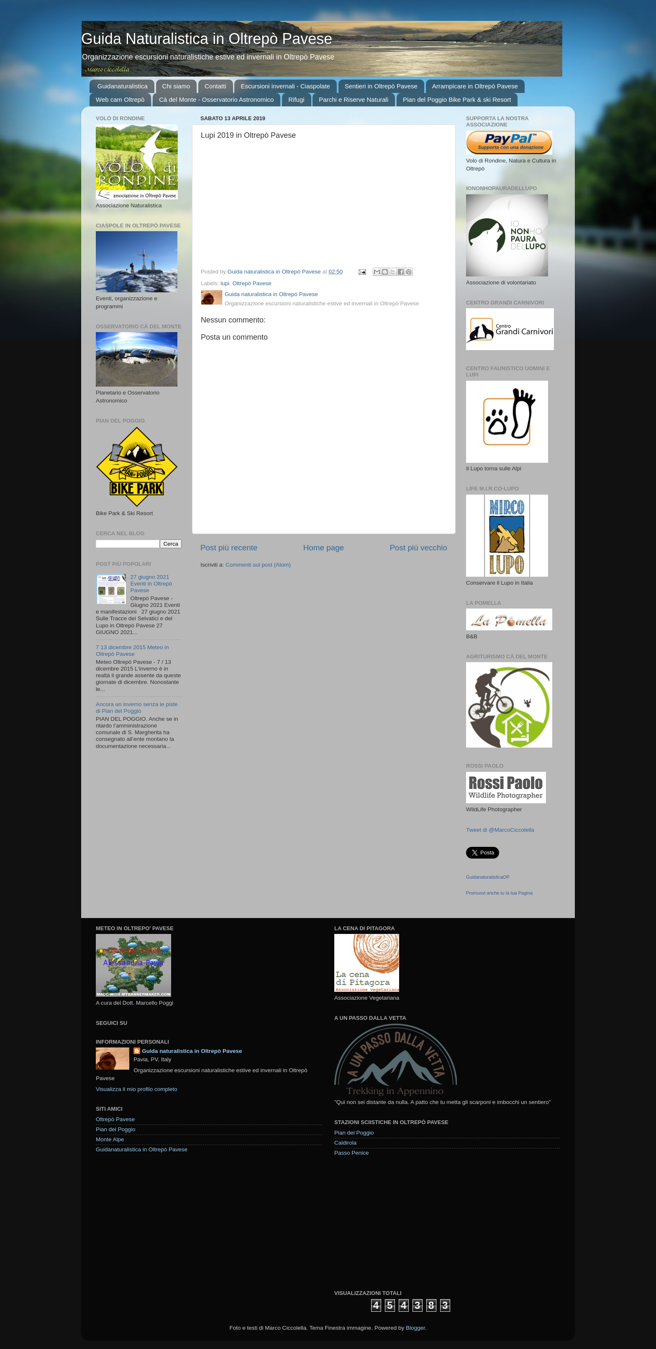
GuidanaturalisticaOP (488, 877)
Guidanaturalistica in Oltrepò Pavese (141, 1149)
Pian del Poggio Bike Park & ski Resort (457, 99)
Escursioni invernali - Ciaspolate (285, 86)
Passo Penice (351, 1153)
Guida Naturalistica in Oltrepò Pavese (206, 38)
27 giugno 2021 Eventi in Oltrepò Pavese (151, 583)
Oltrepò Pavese (252, 283)
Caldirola (345, 1143)
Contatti (215, 86)
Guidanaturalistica (122, 86)
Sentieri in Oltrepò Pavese (381, 86)
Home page (323, 547)
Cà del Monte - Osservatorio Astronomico (216, 99)
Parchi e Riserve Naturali (353, 99)
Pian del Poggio (116, 1129)
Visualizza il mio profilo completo (136, 1089)
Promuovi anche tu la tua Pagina (499, 892)
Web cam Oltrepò (120, 99)
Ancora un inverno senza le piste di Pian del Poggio (137, 707)
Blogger (415, 1328)
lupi (224, 283)
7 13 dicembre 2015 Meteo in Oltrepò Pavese (132, 650)
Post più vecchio (418, 547)
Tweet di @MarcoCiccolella (500, 830)
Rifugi (296, 99)
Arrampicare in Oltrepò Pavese (475, 86)
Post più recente (229, 547)
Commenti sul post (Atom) (258, 565)
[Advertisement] (397, 1222)
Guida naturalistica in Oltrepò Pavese (192, 1051)
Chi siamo (176, 86)
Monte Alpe (110, 1139)
